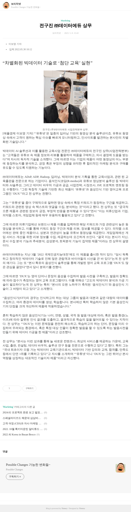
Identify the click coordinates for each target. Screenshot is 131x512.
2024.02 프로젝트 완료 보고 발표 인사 (23, 412)
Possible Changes (14, 469)
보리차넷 (16, 4)
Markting (65, 20)
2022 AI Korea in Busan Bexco (19, 434)
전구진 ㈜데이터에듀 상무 (65, 25)
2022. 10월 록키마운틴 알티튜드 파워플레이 (23, 429)
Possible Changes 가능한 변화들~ (28, 465)
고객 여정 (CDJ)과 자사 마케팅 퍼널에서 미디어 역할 (23, 423)
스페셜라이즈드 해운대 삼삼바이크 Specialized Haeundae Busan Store (23, 418)
